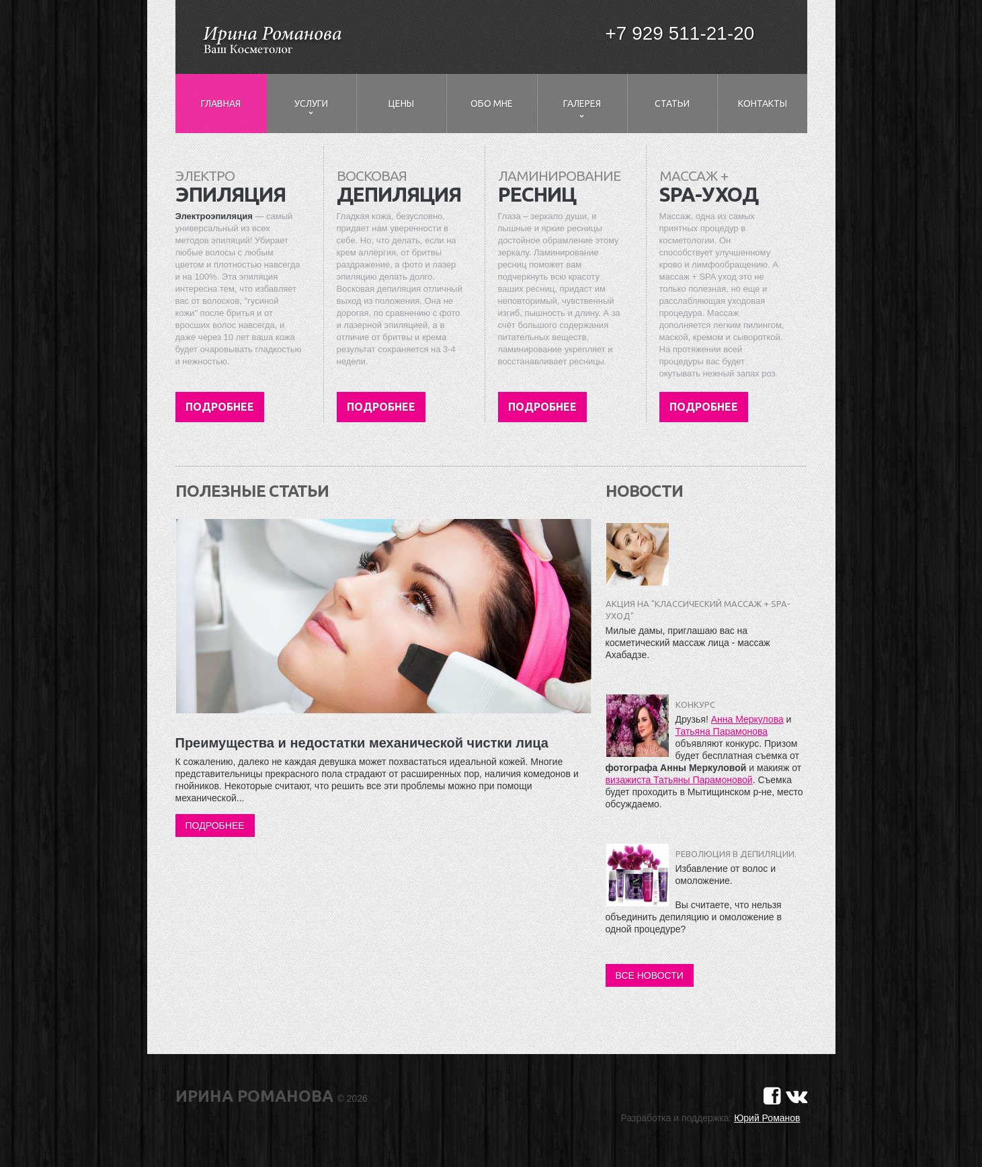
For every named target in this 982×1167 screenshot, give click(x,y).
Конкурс (695, 704)
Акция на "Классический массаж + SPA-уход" (698, 609)
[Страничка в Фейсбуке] (772, 1096)
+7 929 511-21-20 (680, 33)
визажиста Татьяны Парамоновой (679, 779)
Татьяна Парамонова (722, 731)
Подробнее (220, 407)
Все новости (650, 975)
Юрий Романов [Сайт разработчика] (767, 1118)
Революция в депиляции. (736, 853)
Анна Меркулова (747, 719)
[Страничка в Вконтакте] (796, 1096)
